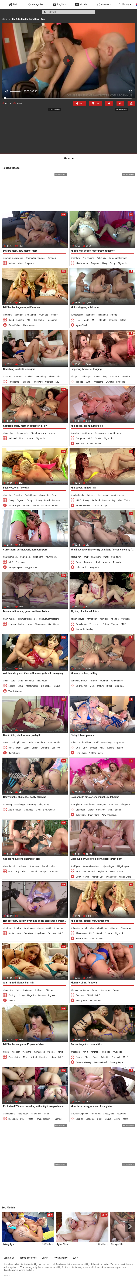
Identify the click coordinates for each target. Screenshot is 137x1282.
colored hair (85, 742)
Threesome (51, 320)
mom (52, 433)
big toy (18, 928)
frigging (75, 376)
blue (74, 742)
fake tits (18, 495)
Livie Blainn (81, 753)
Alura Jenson (29, 325)
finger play (37, 1114)
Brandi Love (95, 1000)
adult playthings (26, 681)
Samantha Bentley (84, 629)
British (106, 624)
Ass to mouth (14, 810)
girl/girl (104, 619)
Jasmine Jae (97, 877)
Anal (98, 562)
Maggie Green (31, 567)
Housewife (38, 382)
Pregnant (95, 263)
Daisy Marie (93, 815)
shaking (8, 804)
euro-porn (26, 557)
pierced (91, 495)
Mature (11, 263)
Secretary (28, 933)
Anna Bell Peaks (83, 505)
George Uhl (94, 567)
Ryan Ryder (111, 877)
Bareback (116, 1057)
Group (112, 263)
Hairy (104, 263)
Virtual (34, 1057)
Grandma (119, 686)
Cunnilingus (53, 624)
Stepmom (29, 263)
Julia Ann (12, 1000)
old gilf (16, 742)
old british (28, 742)
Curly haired (81, 686)
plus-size (102, 258)
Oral (10, 871)
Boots (11, 933)
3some (7, 376)
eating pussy (118, 495)
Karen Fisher (14, 325)
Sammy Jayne (116, 1062)
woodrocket (77, 315)
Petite (30, 1119)
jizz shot (126, 376)
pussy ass (109, 1114)
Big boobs (122, 263)
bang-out (91, 315)
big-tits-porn (115, 433)
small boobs (48, 866)
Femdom (80, 995)
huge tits (44, 315)
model (114, 315)
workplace (30, 928)
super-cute (23, 433)
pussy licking (101, 376)
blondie (115, 619)
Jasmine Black (100, 1062)
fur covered (89, 258)
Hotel (78, 320)
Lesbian (56, 500)
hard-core (90, 804)
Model (86, 320)
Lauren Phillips (100, 505)
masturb (76, 258)
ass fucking (9, 1114)
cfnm (95, 990)
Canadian (113, 320)
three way (126, 928)
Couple (102, 320)
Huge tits (31, 995)
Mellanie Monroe (31, 505)
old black (41, 742)
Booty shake (48, 810)
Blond (11, 320)
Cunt (87, 382)
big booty (116, 557)
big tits (7, 495)
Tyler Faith (81, 815)
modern (52, 258)
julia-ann (28, 990)
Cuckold (49, 382)
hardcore (96, 557)
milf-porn (87, 433)
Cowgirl (33, 871)
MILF (29, 320)
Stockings (100, 810)
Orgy (17, 871)
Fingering (120, 382)
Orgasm (20, 500)
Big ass (51, 995)
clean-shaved (78, 619)
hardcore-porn (11, 557)
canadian (103, 315)
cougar (19, 315)
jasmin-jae (109, 866)
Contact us (9, 1257)
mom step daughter (36, 258)
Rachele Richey (94, 443)
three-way (92, 619)
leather (7, 928)
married (18, 376)
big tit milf (31, 315)
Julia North (81, 567)
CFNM (90, 995)
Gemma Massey (83, 1062)
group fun (76, 557)
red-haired (104, 495)
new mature (9, 619)
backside (44, 495)
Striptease (28, 810)
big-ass (50, 990)
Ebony (26, 748)
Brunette (110, 382)
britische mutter (79, 681)
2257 (75, 1257)
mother (52, 1052)
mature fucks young (13, 258)
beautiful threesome (49, 619)
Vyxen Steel (81, 325)
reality (54, 315)
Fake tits (20, 320)
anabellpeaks (78, 495)
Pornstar (108, 933)
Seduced (12, 438)
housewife (55, 376)
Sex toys (56, 748)
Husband (26, 382)
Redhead (96, 500)
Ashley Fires (81, 1000)
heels (41, 928)
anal (107, 557)
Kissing (110, 748)
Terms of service (28, 1257)
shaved (23, 866)
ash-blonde (31, 495)
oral (54, 495)
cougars (102, 804)
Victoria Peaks (96, 753)
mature (94, 681)
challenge (20, 804)
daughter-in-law (39, 433)
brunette (115, 376)
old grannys (117, 681)
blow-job (87, 376)
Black (10, 748)
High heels (40, 933)
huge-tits (8, 990)
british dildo (54, 742)
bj (15, 866)
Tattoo (123, 320)
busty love (9, 433)
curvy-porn (101, 433)
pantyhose (77, 804)
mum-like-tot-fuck (92, 866)
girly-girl (39, 990)
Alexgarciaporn (15, 567)
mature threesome (28, 619)
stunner (117, 990)
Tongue (79, 382)
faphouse (119, 742)
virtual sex (40, 1052)
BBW (85, 748)
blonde (7, 866)
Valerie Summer (15, 691)
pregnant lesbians (118, 258)
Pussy (11, 500)
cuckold (29, 376)
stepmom (96, 1114)
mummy (8, 315)
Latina (118, 810)
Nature (79, 1057)
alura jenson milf (79, 928)
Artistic (98, 438)
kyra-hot (76, 433)
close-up (59, 928)
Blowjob (117, 562)
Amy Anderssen (109, 815)
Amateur (106, 562)
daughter (122, 1114)
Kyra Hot (80, 443)
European (80, 438)
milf (87, 557)
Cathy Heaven (82, 877)
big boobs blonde (99, 928)
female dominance (80, 990)
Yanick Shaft (125, 877)
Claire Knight (14, 753)
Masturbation (82, 263)
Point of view (14, 1057)
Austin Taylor (14, 505)
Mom (20, 263)
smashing (41, 376)
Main (4, 19)
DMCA (45, 1257)
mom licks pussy (80, 1114)
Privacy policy (60, 1257)
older (6, 742)
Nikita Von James (49, 505)
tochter (104, 681)
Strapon (93, 748)
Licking (38, 500)
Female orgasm (43, 1119)
